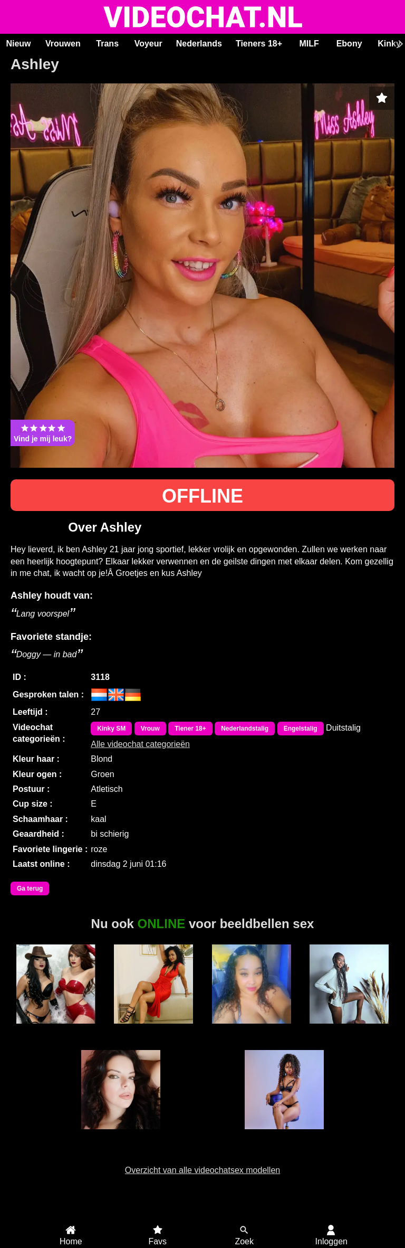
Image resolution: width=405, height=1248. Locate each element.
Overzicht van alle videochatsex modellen (202, 1170)
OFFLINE (202, 496)
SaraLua (121, 1135)
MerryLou (284, 1135)
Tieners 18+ (259, 43)
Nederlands (199, 43)
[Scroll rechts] (399, 44)
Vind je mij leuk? (43, 433)
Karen (349, 1029)
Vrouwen (63, 43)
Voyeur (148, 43)
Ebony (349, 43)
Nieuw (18, 43)
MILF (309, 43)
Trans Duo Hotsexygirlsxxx (55, 1034)
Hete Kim (251, 1029)
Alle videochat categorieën (140, 744)
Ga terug (30, 888)
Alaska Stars (153, 1029)
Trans (107, 43)
